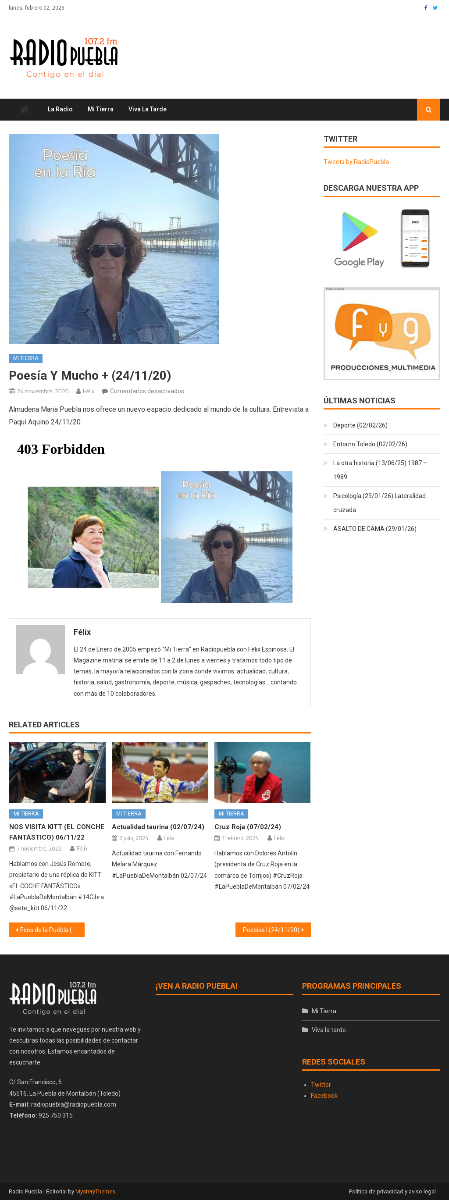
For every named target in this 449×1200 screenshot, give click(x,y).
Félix (88, 390)
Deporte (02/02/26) (360, 425)
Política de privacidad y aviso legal (392, 1191)
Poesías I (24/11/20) (271, 929)
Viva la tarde (147, 109)
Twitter (321, 1084)
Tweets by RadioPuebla (356, 161)
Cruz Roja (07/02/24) (247, 827)
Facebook (324, 1095)
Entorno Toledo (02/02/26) (370, 444)
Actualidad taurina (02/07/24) (158, 827)
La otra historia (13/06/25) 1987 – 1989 (380, 470)
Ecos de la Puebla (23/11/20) (52, 929)
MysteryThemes (95, 1191)
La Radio (60, 109)
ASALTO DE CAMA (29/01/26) (375, 528)
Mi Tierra (101, 109)
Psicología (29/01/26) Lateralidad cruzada (379, 502)
